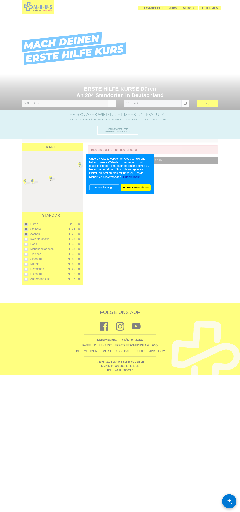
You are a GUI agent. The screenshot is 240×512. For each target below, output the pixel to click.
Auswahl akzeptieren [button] (136, 187)
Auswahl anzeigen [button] (104, 187)
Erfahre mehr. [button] (132, 177)
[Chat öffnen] (229, 501)
